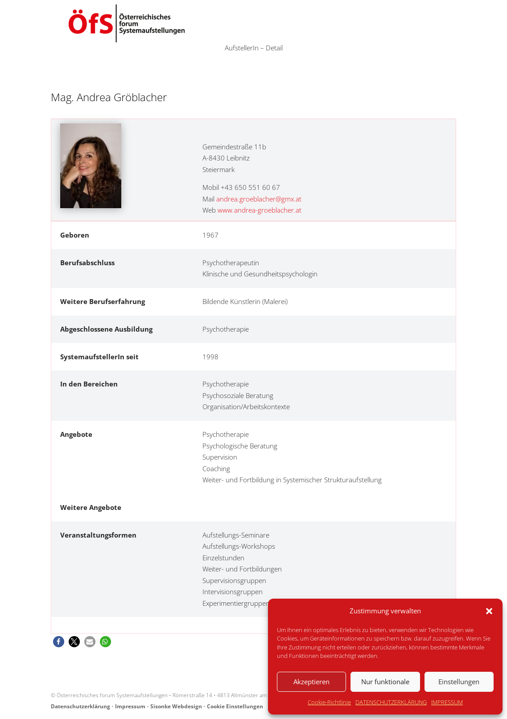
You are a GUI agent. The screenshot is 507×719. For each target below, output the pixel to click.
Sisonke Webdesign (176, 706)
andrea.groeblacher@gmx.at (258, 198)
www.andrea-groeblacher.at (259, 209)
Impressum (130, 706)
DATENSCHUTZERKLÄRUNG (391, 702)
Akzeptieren (311, 681)
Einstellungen (458, 681)
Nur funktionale (385, 681)
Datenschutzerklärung (80, 706)
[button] (489, 611)
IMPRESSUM (447, 702)
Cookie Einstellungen (235, 706)
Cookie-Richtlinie (329, 702)
